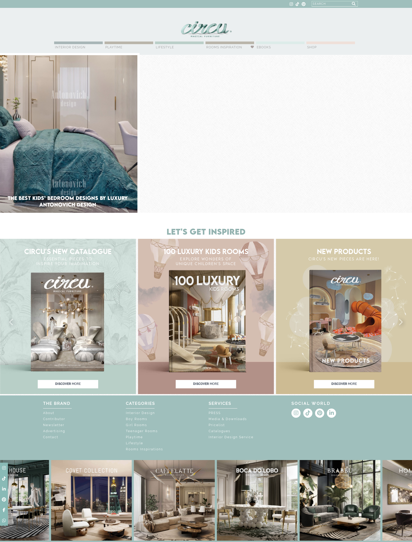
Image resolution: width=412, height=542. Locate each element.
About (48, 413)
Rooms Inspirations (144, 449)
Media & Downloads (228, 419)
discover (68, 384)
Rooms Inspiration (224, 47)
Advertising (54, 431)
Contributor (54, 419)
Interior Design (70, 47)
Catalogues (219, 431)
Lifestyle (165, 47)
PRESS (215, 413)
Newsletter (53, 425)
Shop (312, 47)
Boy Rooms (136, 419)
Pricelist (217, 425)
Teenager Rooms (142, 431)
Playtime (113, 47)
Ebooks (264, 47)
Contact (50, 437)
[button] (11, 322)
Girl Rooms (136, 425)
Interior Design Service (231, 437)
